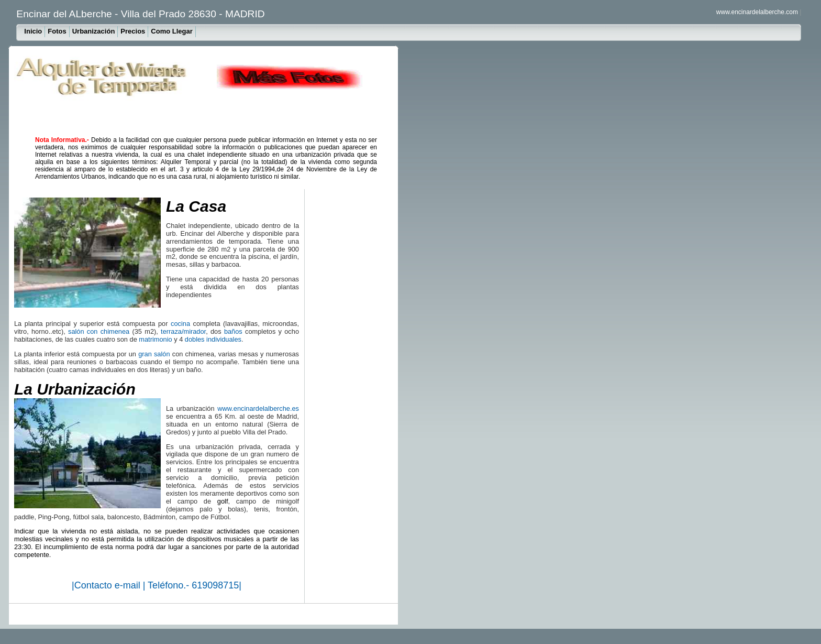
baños (233, 331)
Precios (132, 31)
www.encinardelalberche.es (258, 408)
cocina (180, 324)
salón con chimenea (98, 331)
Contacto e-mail (108, 585)
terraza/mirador (183, 331)
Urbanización (93, 31)
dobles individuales (213, 339)
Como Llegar (171, 31)
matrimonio (155, 339)
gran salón (154, 354)
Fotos (57, 31)
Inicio (33, 31)
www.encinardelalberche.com (757, 12)
